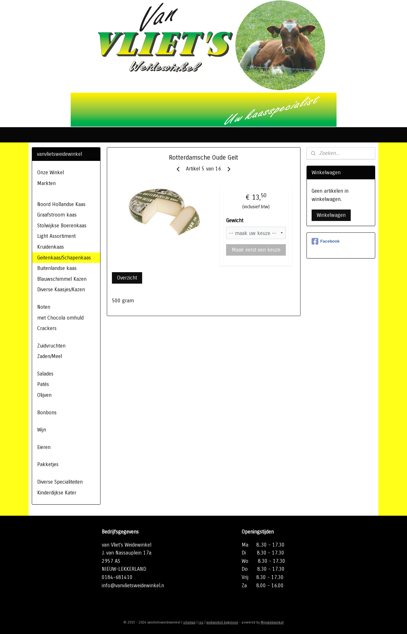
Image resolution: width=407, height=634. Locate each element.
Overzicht (127, 278)
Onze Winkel (50, 172)
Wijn (41, 430)
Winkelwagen (331, 215)
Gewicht (234, 220)
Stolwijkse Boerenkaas (61, 226)
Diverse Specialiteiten (60, 482)
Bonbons (47, 413)
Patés (43, 384)
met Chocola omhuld (60, 318)
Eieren (44, 447)
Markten (46, 183)
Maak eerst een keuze (255, 250)
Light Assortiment (56, 236)
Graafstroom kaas (57, 215)
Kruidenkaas (50, 247)
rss (201, 622)
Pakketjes (48, 464)
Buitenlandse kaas (57, 268)
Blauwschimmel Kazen (61, 279)
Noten (43, 307)
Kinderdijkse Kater (56, 493)
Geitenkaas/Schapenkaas (64, 258)
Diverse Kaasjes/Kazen (61, 289)
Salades (45, 374)
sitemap (189, 622)
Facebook (326, 241)
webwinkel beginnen (222, 622)
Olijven (44, 395)
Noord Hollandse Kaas (61, 204)
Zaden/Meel (49, 356)
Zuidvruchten (51, 346)
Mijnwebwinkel (272, 622)
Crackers (47, 328)
